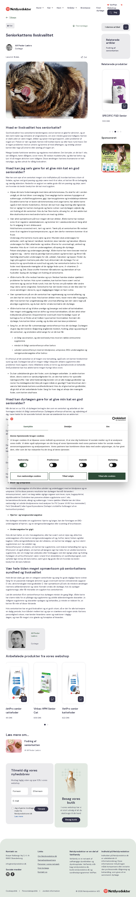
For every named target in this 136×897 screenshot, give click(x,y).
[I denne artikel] (115, 27)
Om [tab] (107, 426)
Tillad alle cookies (106, 476)
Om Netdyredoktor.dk (47, 856)
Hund (39, 8)
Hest (59, 8)
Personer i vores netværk (48, 864)
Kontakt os (42, 872)
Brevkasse (85, 8)
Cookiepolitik (11, 891)
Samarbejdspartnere (47, 860)
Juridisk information (51, 891)
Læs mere (18, 816)
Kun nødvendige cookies (29, 476)
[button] (45, 724)
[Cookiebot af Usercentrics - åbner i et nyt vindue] (114, 419)
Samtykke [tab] (28, 426)
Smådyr (71, 8)
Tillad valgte (68, 476)
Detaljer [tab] (68, 426)
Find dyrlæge (100, 9)
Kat (49, 8)
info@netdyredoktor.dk (16, 864)
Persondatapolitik (30, 891)
